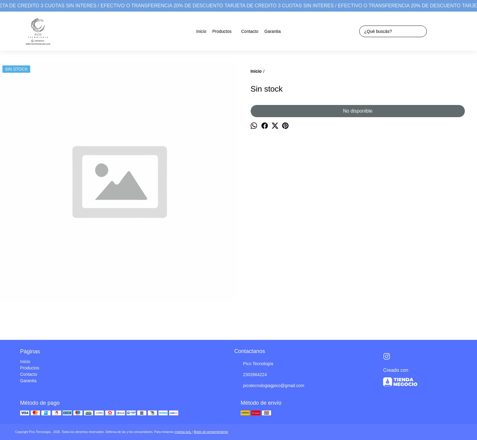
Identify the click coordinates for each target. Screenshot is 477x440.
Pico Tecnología (253, 364)
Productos (225, 31)
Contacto (249, 31)
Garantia (272, 31)
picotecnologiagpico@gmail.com (269, 385)
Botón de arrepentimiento (211, 432)
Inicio (201, 31)
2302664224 (250, 375)
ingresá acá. (183, 432)
